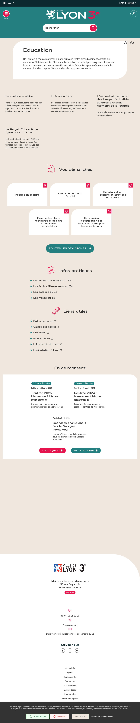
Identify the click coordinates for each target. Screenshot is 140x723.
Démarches (70, 681)
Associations (70, 686)
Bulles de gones (43, 357)
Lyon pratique (128, 3)
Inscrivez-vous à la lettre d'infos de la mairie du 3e (70, 634)
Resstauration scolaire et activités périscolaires (113, 231)
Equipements (70, 677)
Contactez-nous (70, 625)
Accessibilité (70, 690)
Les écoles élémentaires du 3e (53, 323)
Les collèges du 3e (45, 328)
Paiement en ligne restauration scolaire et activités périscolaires (48, 258)
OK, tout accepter (37, 716)
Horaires (70, 592)
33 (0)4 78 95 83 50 (70, 616)
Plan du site (70, 694)
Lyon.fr (11, 3)
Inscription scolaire (27, 231)
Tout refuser (59, 716)
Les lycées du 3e (44, 334)
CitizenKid (39, 369)
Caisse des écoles (44, 363)
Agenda (70, 673)
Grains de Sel (41, 375)
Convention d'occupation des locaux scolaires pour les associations (91, 258)
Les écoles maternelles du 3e (52, 317)
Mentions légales (70, 699)
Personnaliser (81, 717)
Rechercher (52, 28)
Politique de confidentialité (102, 717)
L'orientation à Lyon (46, 386)
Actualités (70, 668)
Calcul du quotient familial (70, 231)
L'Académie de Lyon (46, 381)
